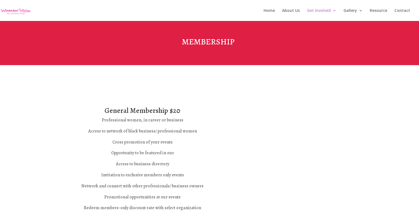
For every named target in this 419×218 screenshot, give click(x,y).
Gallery (350, 11)
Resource (378, 11)
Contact (402, 11)
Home (269, 11)
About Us (291, 11)
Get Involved (319, 11)
